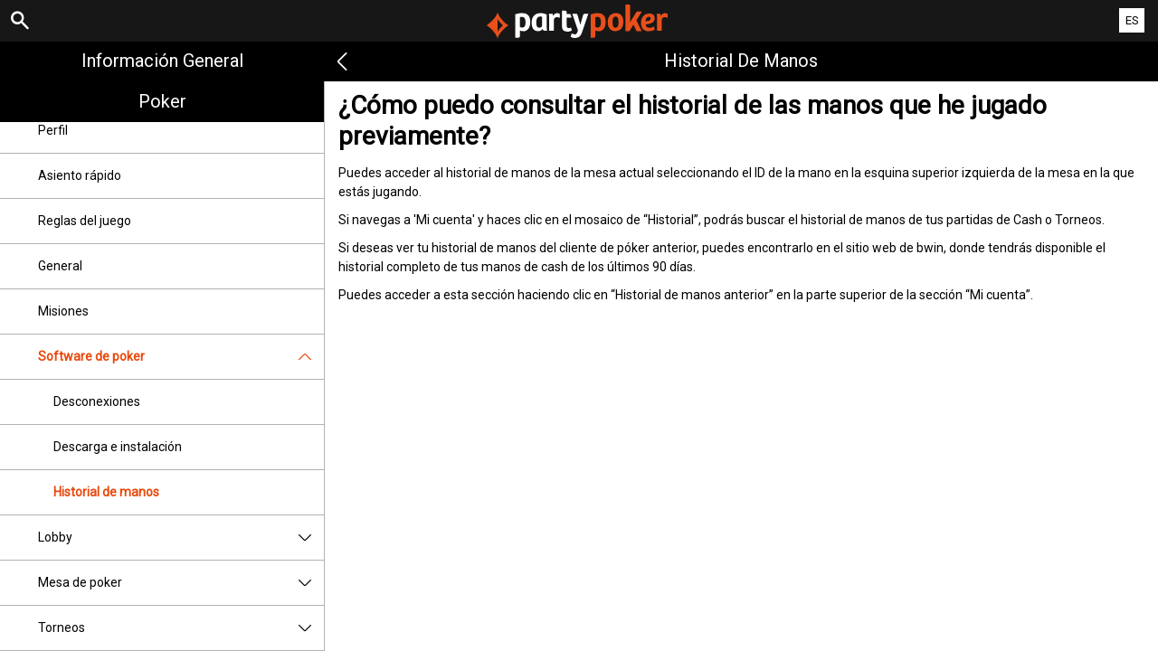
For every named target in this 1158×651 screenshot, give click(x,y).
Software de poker (181, 357)
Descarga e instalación (117, 446)
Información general (162, 60)
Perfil (53, 130)
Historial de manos (106, 492)
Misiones (63, 311)
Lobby (181, 537)
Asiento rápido (79, 175)
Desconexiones (96, 401)
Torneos (181, 628)
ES (1132, 20)
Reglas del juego (84, 220)
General (60, 266)
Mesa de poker (181, 583)
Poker (162, 101)
